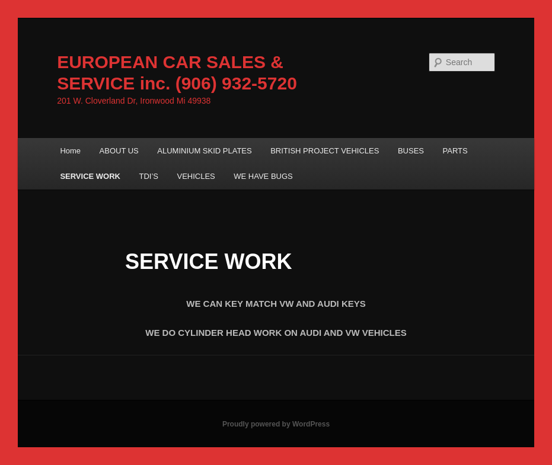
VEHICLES (196, 176)
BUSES (411, 150)
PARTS (455, 150)
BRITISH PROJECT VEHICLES (324, 150)
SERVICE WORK (90, 176)
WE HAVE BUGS (263, 176)
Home (70, 150)
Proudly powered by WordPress (276, 424)
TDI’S (148, 176)
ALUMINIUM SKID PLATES (204, 150)
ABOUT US (119, 150)
